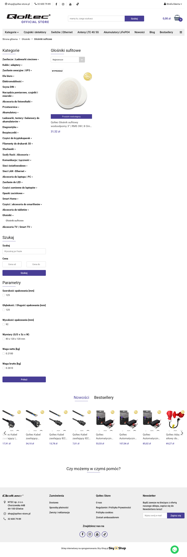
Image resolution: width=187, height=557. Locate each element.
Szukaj (24, 273)
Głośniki (8, 215)
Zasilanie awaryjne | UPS (17, 70)
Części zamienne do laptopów (19, 187)
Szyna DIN (9, 86)
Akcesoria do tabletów (15, 209)
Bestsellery (166, 32)
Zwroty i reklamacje (59, 512)
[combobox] (68, 60)
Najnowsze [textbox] (58, 59)
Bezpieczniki (10, 132)
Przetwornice (10, 107)
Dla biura (8, 76)
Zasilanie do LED (12, 182)
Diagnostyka (10, 127)
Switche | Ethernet (62, 32)
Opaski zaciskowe (13, 193)
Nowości (140, 32)
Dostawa (53, 502)
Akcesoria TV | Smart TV (17, 226)
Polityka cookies (104, 512)
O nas (99, 502)
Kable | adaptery (12, 65)
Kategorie (12, 32)
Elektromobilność (13, 81)
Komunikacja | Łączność (16, 160)
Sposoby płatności (58, 507)
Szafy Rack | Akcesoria (16, 154)
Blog (152, 32)
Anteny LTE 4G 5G (88, 32)
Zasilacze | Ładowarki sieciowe (20, 59)
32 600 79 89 (14, 519)
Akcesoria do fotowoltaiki (17, 101)
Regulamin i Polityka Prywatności (113, 507)
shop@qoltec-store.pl (19, 513)
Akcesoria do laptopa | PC (17, 176)
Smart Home (10, 198)
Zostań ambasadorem (107, 517)
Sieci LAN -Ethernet (14, 171)
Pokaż (24, 379)
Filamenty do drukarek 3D (17, 143)
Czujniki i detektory (35, 32)
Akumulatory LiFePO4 (117, 32)
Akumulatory (10, 112)
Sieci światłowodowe (15, 165)
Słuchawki (9, 149)
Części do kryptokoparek (17, 138)
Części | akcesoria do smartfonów (22, 204)
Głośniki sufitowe (14, 220)
